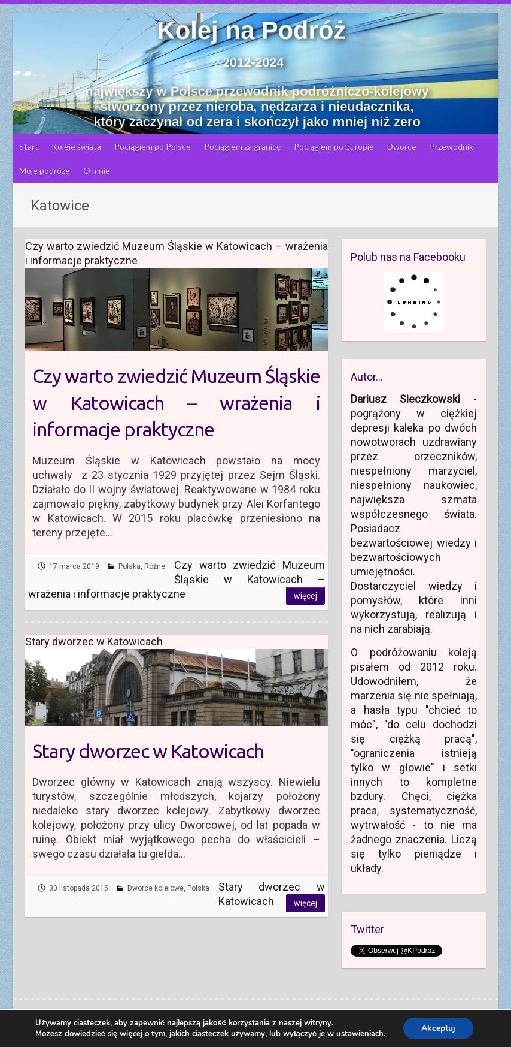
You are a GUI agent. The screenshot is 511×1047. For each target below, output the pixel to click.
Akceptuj (438, 1028)
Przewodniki (452, 146)
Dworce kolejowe (155, 888)
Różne (154, 566)
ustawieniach (360, 1033)
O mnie (96, 170)
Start (28, 146)
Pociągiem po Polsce (152, 146)
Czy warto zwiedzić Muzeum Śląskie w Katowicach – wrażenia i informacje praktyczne (176, 402)
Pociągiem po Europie (334, 146)
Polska (129, 566)
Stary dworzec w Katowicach (148, 751)
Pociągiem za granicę (242, 146)
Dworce (401, 146)
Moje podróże (44, 170)
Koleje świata (76, 146)
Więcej (305, 596)
